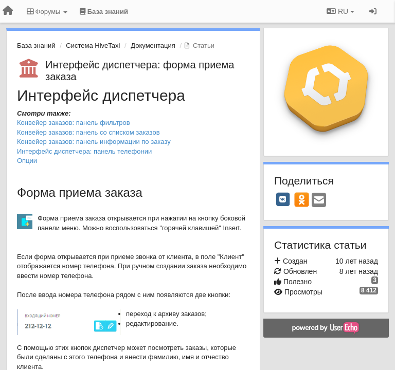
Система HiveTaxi (93, 45)
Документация (153, 45)
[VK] (283, 199)
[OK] (301, 199)
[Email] (319, 201)
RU (340, 11)
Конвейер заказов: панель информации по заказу (94, 141)
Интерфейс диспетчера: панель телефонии (84, 151)
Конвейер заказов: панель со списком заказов (88, 132)
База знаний (36, 45)
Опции (27, 160)
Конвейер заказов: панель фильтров (73, 122)
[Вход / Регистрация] (373, 11)
